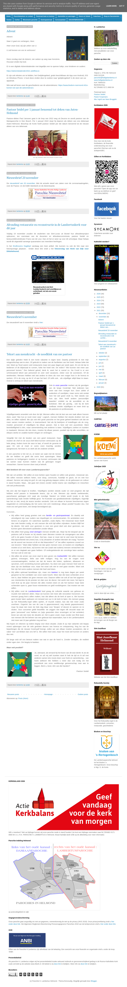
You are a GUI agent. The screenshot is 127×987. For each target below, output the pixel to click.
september (103, 356)
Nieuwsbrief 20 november (22, 177)
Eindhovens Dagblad (22, 246)
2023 (99, 304)
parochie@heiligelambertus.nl (105, 78)
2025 (99, 297)
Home (8, 16)
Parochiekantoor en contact (23, 16)
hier (41, 322)
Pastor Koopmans (101, 97)
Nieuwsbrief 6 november (22, 317)
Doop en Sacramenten (111, 16)
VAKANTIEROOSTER (76, 20)
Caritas (17, 20)
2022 (99, 307)
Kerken (9, 20)
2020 (99, 387)
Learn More (111, 6)
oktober (102, 353)
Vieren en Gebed (84, 16)
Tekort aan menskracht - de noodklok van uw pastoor (39, 354)
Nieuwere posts (13, 694)
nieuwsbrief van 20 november (22, 183)
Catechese (97, 16)
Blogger (94, 981)
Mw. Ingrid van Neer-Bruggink (105, 99)
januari (101, 383)
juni (100, 366)
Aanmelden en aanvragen (66, 16)
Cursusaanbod (60, 20)
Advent (11, 31)
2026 (99, 294)
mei (100, 370)
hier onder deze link (108, 924)
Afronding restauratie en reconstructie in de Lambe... (107, 336)
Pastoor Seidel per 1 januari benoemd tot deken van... (106, 325)
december (103, 313)
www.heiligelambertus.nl (103, 80)
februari (102, 380)
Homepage (48, 694)
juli (100, 363)
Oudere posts (83, 694)
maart (101, 376)
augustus (102, 360)
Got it (121, 6)
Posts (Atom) (23, 698)
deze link (57, 964)
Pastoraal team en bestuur (45, 16)
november (103, 317)
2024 (99, 300)
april (100, 373)
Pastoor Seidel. (100, 94)
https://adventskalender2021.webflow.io (23, 71)
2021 (99, 310)
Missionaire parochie (30, 20)
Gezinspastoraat (46, 20)
